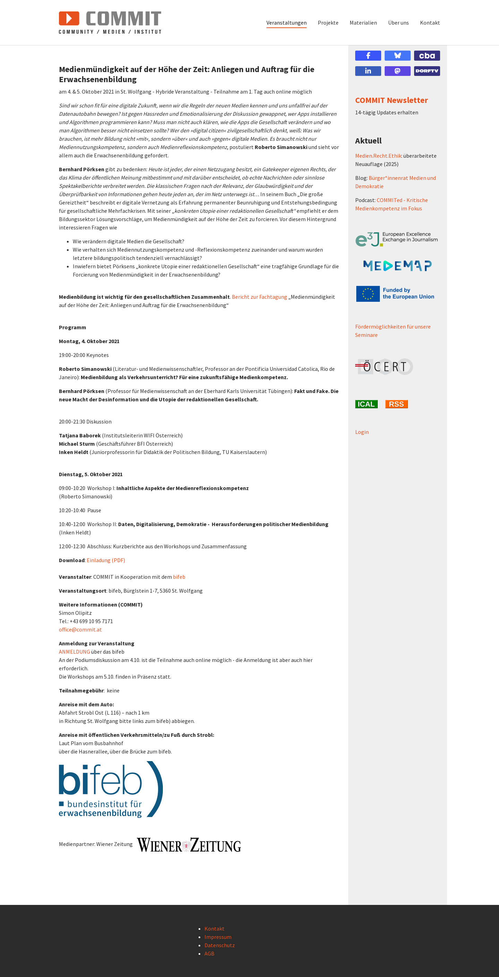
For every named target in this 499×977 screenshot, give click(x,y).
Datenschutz (219, 945)
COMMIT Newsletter (391, 100)
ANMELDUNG (74, 651)
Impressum (217, 936)
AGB (209, 953)
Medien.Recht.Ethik (378, 155)
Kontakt (214, 928)
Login (362, 431)
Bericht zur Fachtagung (259, 296)
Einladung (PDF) (106, 560)
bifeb (179, 576)
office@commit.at (80, 629)
